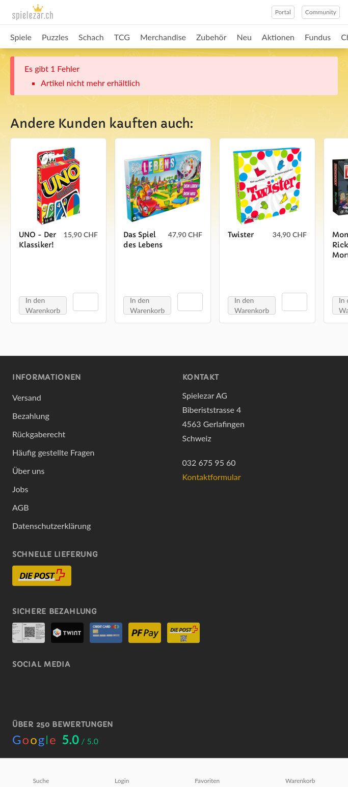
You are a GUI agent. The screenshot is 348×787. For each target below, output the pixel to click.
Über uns (28, 470)
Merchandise (163, 37)
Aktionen (278, 37)
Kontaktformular (211, 477)
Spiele (21, 37)
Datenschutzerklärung (51, 525)
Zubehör (211, 37)
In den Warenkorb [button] (42, 305)
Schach (91, 37)
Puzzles (55, 37)
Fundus (318, 37)
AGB (20, 507)
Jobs (20, 489)
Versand (26, 397)
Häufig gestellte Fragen (53, 452)
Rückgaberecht (38, 434)
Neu (244, 37)
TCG (122, 37)
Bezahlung (30, 415)
